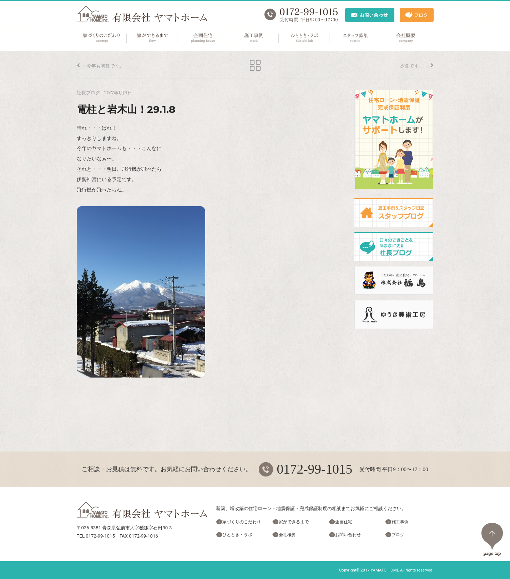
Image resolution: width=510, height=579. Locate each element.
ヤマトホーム (142, 13)
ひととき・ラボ (304, 38)
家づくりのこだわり (102, 38)
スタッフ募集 (355, 38)
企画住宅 (203, 38)
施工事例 (254, 38)
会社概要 (406, 38)
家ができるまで (152, 38)
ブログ (398, 534)
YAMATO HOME (384, 570)
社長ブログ (88, 92)
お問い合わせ (348, 534)
